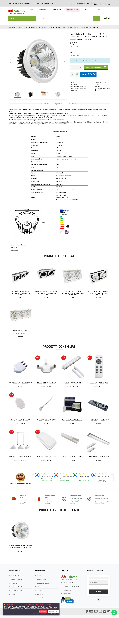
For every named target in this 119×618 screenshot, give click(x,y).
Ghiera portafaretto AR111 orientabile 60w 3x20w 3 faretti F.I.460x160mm (20, 332)
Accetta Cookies (42, 611)
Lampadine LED (22, 27)
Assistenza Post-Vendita (70, 586)
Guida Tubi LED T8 (14, 576)
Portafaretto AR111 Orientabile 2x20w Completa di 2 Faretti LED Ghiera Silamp (98, 293)
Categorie (12, 18)
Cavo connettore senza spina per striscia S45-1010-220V (46, 420)
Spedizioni (39, 594)
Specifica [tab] (58, 103)
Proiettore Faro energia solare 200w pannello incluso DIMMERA (72, 420)
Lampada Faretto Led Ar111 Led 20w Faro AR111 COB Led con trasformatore (73, 27)
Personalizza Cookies (53, 611)
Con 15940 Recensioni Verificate (21, 483)
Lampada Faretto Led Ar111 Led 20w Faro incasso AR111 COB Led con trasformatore (20, 547)
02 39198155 (66, 590)
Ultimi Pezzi (56, 9)
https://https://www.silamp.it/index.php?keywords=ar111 (52, 113)
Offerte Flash (72, 9)
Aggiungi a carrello (96, 67)
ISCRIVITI (98, 591)
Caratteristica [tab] (73, 103)
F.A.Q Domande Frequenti (17, 590)
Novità (31, 9)
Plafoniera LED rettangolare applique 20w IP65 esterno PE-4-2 (46, 457)
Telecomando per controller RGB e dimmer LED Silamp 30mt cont (98, 383)
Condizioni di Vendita (42, 583)
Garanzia (38, 590)
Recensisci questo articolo (84, 39)
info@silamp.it (67, 583)
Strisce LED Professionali (16, 579)
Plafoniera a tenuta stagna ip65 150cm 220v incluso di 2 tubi (99, 457)
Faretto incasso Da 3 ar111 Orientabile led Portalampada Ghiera (20, 293)
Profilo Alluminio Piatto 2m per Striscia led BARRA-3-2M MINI (73, 457)
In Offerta (43, 9)
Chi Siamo (38, 576)
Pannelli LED (13, 583)
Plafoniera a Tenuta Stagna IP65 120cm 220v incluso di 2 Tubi (72, 383)
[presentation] (33, 477)
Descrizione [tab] (45, 103)
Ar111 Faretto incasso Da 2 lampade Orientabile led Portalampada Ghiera (46, 293)
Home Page (13, 27)
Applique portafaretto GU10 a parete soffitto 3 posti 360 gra (46, 383)
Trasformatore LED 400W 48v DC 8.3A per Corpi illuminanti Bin (98, 420)
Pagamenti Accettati (41, 579)
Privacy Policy (39, 598)
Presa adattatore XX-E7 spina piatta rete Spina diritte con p (20, 383)
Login (96, 4)
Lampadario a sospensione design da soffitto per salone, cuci (20, 457)
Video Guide (13, 594)
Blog (87, 9)
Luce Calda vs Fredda (15, 587)
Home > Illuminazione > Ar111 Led (37, 27)
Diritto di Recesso (41, 587)
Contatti (97, 9)
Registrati (106, 4)
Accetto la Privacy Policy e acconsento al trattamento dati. (99, 586)
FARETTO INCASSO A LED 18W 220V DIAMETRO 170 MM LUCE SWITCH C (20, 420)
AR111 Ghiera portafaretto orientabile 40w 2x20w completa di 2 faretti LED (72, 293)
